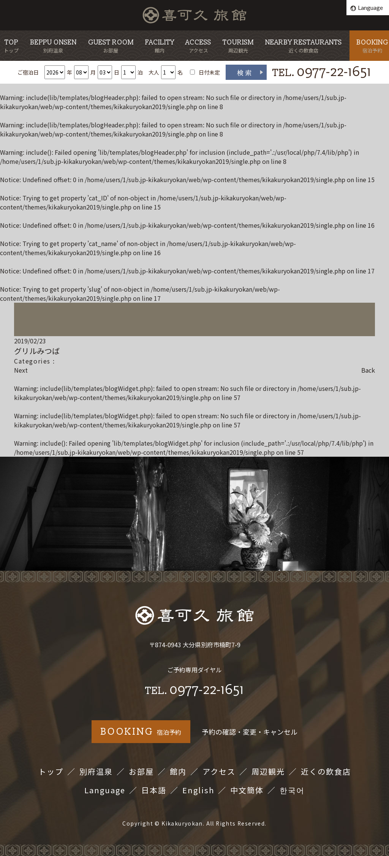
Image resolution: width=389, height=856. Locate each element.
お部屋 (141, 771)
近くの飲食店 (326, 771)
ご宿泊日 (28, 72)
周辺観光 (268, 771)
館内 (178, 771)
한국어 (292, 790)
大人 (154, 72)
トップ (50, 771)
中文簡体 (247, 790)
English (198, 790)
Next (21, 370)
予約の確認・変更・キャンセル (249, 732)
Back (368, 370)
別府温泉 (96, 771)
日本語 (153, 790)
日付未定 (209, 72)
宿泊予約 (141, 732)
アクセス (219, 771)
